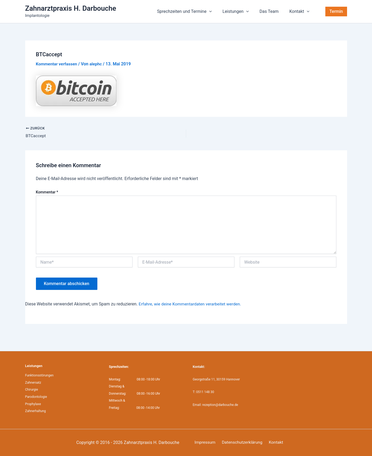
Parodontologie (36, 396)
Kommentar (47, 192)
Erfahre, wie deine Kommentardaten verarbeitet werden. (191, 304)
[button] (336, 11)
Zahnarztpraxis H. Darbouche (70, 8)
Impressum (204, 442)
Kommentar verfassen (57, 63)
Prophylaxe (33, 404)
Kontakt (300, 11)
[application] (216, 11)
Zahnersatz (33, 382)
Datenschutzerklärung (239, 442)
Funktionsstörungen (39, 375)
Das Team (272, 11)
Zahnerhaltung (35, 411)
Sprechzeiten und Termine (192, 11)
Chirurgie (31, 389)
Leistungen (241, 11)
